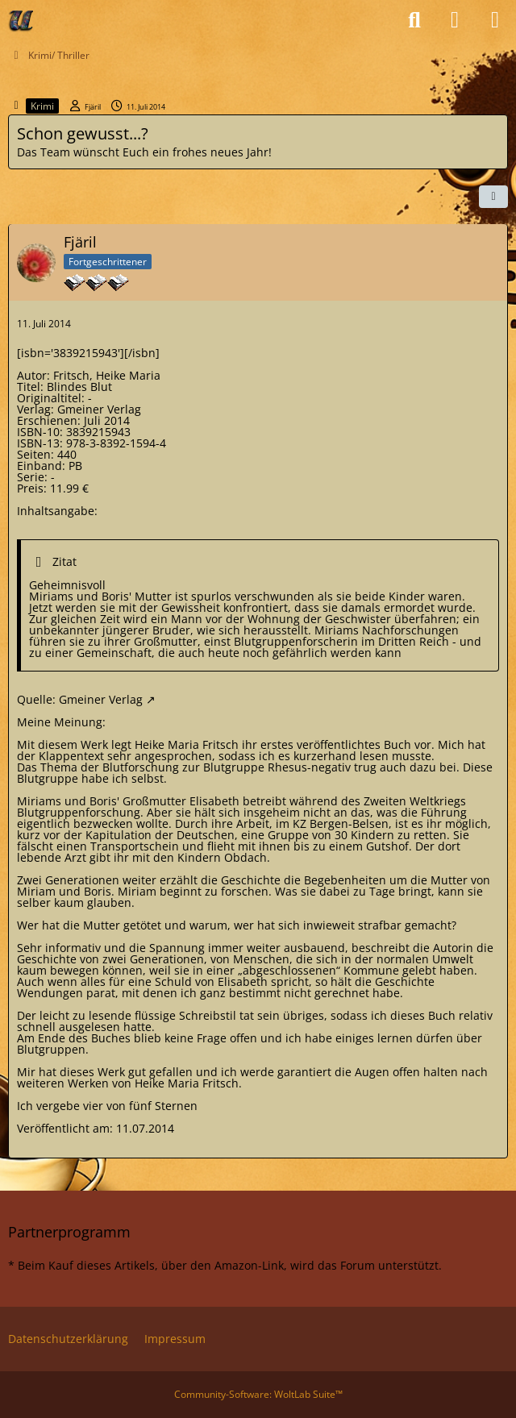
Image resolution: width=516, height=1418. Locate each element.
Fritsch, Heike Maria (106, 375)
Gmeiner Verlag (101, 699)
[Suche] (414, 20)
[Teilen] (493, 196)
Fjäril (93, 107)
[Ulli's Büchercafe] (22, 20)
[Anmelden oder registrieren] (455, 20)
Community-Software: (258, 1394)
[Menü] (495, 20)
